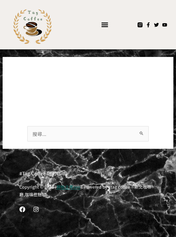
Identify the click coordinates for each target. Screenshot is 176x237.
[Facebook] (22, 209)
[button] (104, 24)
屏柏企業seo (68, 187)
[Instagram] (36, 209)
